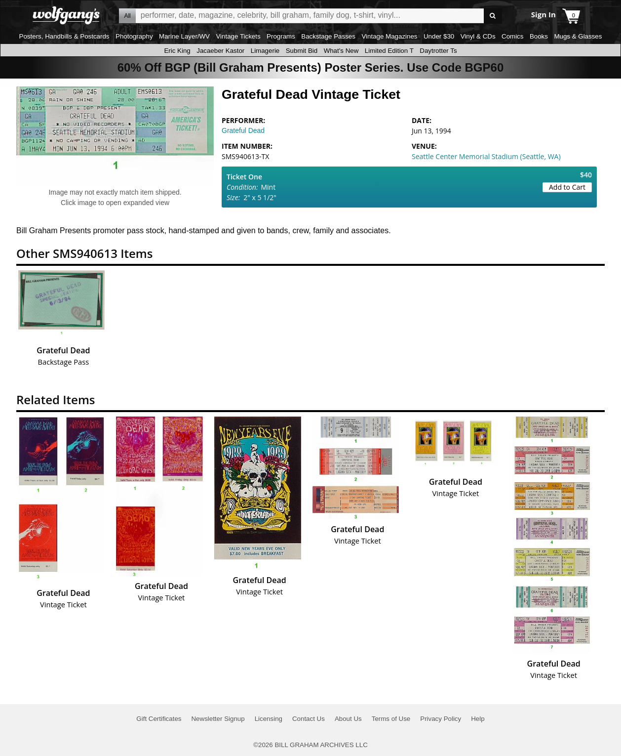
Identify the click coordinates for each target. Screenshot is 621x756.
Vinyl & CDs (478, 36)
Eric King (177, 50)
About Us (348, 718)
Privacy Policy (440, 718)
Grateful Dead (243, 130)
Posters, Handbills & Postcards (64, 36)
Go (493, 16)
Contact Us (308, 718)
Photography (134, 36)
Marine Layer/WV (184, 36)
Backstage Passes (328, 36)
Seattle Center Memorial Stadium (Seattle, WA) (486, 156)
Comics (512, 36)
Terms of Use (391, 718)
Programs (281, 36)
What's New (341, 50)
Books (539, 36)
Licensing (268, 718)
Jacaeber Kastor (220, 50)
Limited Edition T (389, 50)
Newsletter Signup (217, 718)
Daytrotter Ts (438, 50)
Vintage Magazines (389, 36)
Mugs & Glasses (578, 36)
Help (477, 718)
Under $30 (439, 36)
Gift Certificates (158, 718)
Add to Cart (567, 187)
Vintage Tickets (238, 36)
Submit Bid (301, 50)
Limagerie (265, 50)
